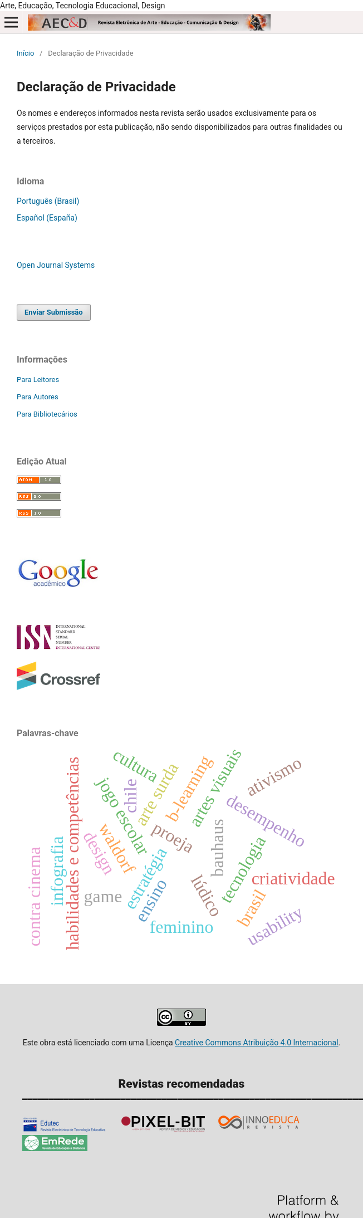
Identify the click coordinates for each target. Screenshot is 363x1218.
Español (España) (47, 217)
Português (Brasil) (48, 201)
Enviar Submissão (53, 312)
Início (25, 53)
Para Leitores (38, 379)
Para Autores (37, 397)
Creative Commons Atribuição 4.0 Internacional (257, 1042)
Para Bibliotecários (47, 414)
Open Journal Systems (56, 265)
